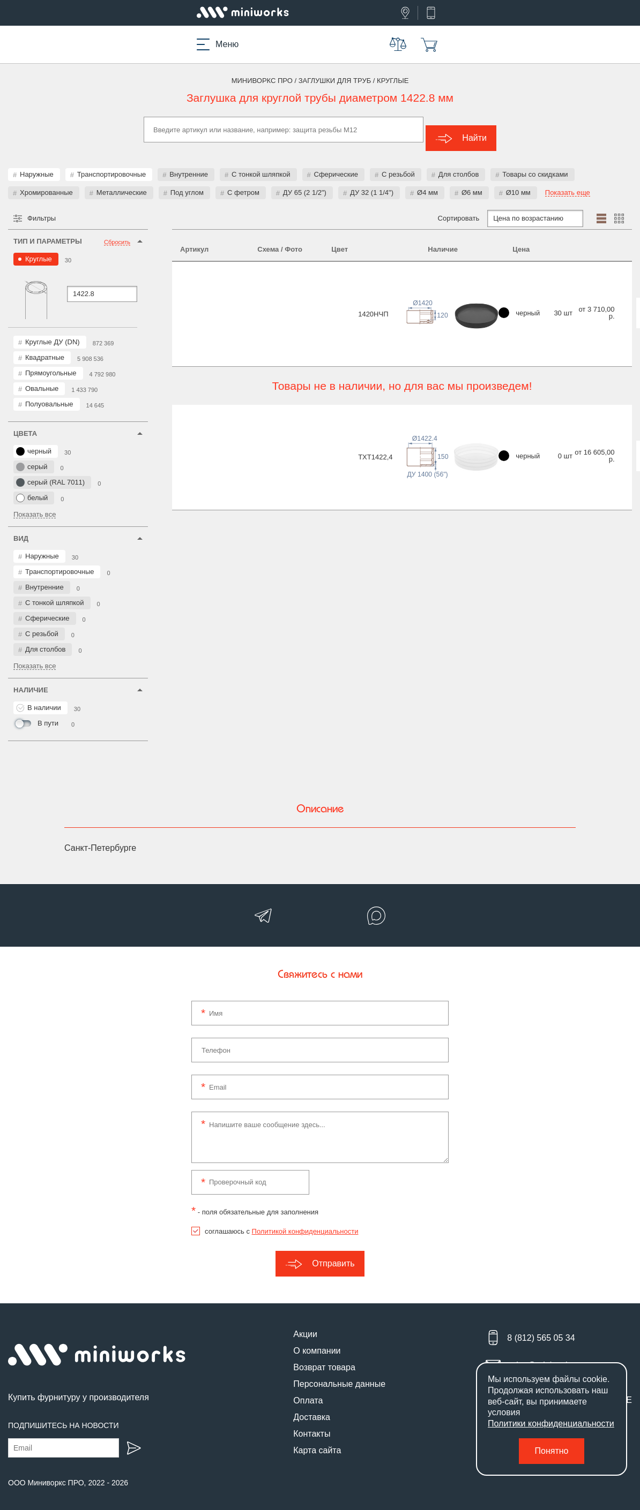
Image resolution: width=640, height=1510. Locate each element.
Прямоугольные (51, 364)
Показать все (34, 506)
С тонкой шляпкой (261, 166)
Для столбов (458, 166)
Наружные (37, 166)
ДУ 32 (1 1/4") (371, 184)
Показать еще (567, 184)
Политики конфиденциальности (551, 1423)
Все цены (593, 280)
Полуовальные (49, 395)
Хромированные (46, 184)
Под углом (187, 184)
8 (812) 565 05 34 (541, 1329)
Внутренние (188, 166)
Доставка (311, 1408)
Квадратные (44, 349)
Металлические (121, 184)
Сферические (336, 166)
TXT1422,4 (197, 377)
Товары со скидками (535, 166)
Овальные (41, 380)
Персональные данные (339, 1375)
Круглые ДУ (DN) (52, 333)
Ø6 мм (472, 184)
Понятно (552, 1450)
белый (32, 489)
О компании (316, 1342)
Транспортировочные (111, 166)
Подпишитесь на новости (63, 1417)
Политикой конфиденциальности (305, 1223)
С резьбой (398, 166)
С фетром (243, 184)
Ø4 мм (427, 184)
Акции (305, 1325)
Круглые (38, 250)
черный (33, 443)
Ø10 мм (518, 184)
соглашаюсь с (281, 1223)
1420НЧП (195, 282)
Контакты (311, 1425)
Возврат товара (324, 1358)
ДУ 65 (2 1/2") (304, 184)
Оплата (308, 1391)
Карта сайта (317, 1441)
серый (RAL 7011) (50, 474)
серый (32, 458)
